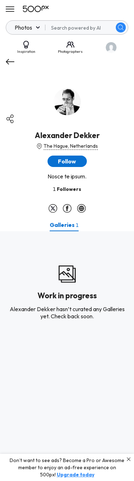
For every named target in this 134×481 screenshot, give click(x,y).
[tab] (64, 224)
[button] (67, 161)
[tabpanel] (67, 356)
